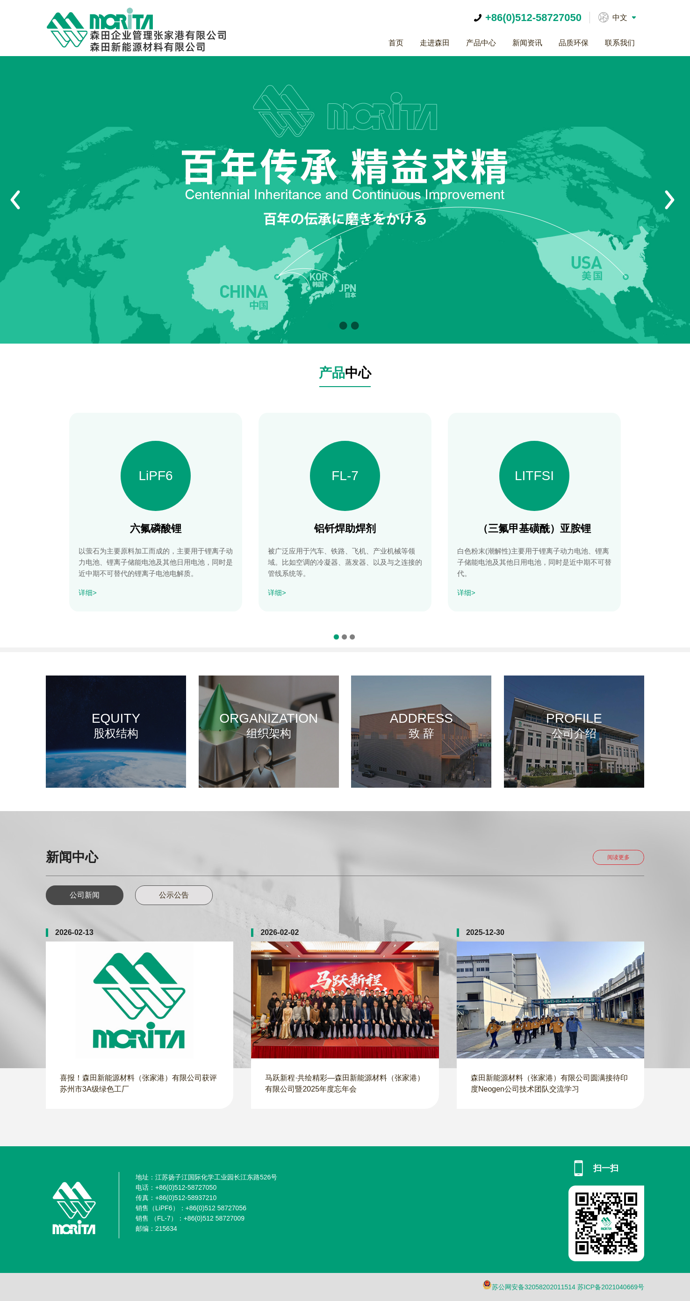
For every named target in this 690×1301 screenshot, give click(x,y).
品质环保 (574, 43)
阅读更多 (618, 857)
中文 (619, 18)
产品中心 (481, 43)
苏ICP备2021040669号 (610, 1287)
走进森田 (435, 43)
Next (669, 200)
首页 (395, 43)
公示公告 (174, 895)
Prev (15, 200)
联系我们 (620, 43)
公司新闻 (85, 895)
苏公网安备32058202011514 (533, 1287)
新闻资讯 (527, 43)
